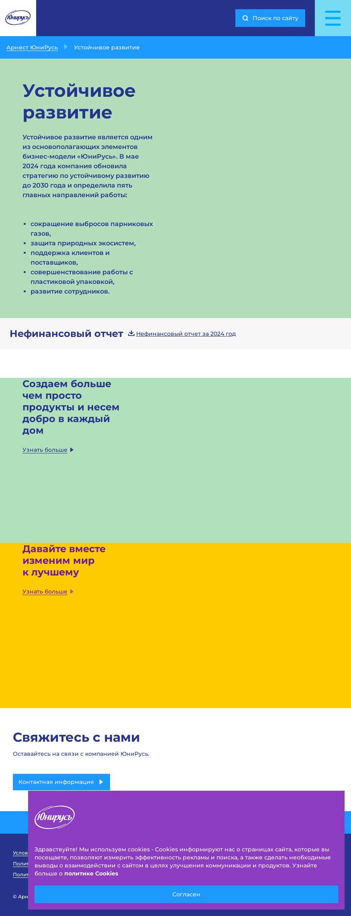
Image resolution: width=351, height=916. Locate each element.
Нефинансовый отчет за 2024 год (182, 333)
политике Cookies (91, 873)
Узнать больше (48, 449)
